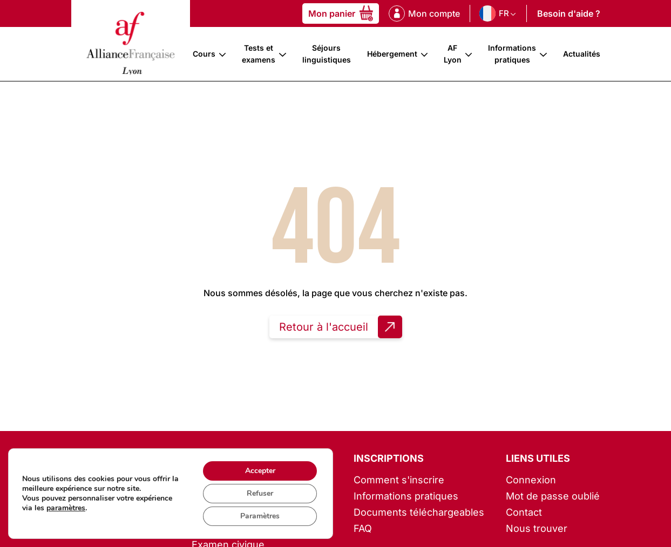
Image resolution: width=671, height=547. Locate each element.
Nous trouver (536, 528)
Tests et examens (258, 53)
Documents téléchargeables (419, 512)
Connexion (531, 480)
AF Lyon (453, 53)
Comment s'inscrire (399, 480)
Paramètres (260, 516)
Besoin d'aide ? (568, 13)
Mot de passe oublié (553, 496)
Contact (524, 512)
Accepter (260, 471)
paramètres (65, 508)
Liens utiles (538, 458)
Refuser (260, 493)
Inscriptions (389, 458)
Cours (204, 53)
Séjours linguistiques (326, 53)
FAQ (363, 528)
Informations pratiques (512, 53)
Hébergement (392, 53)
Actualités (581, 53)
